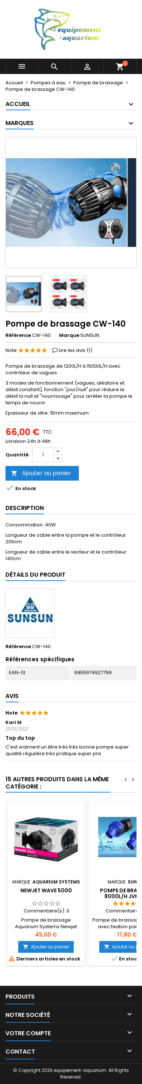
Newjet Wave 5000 (46, 890)
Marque (69, 335)
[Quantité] (43, 455)
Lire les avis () (75, 350)
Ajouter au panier (41, 473)
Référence (18, 335)
